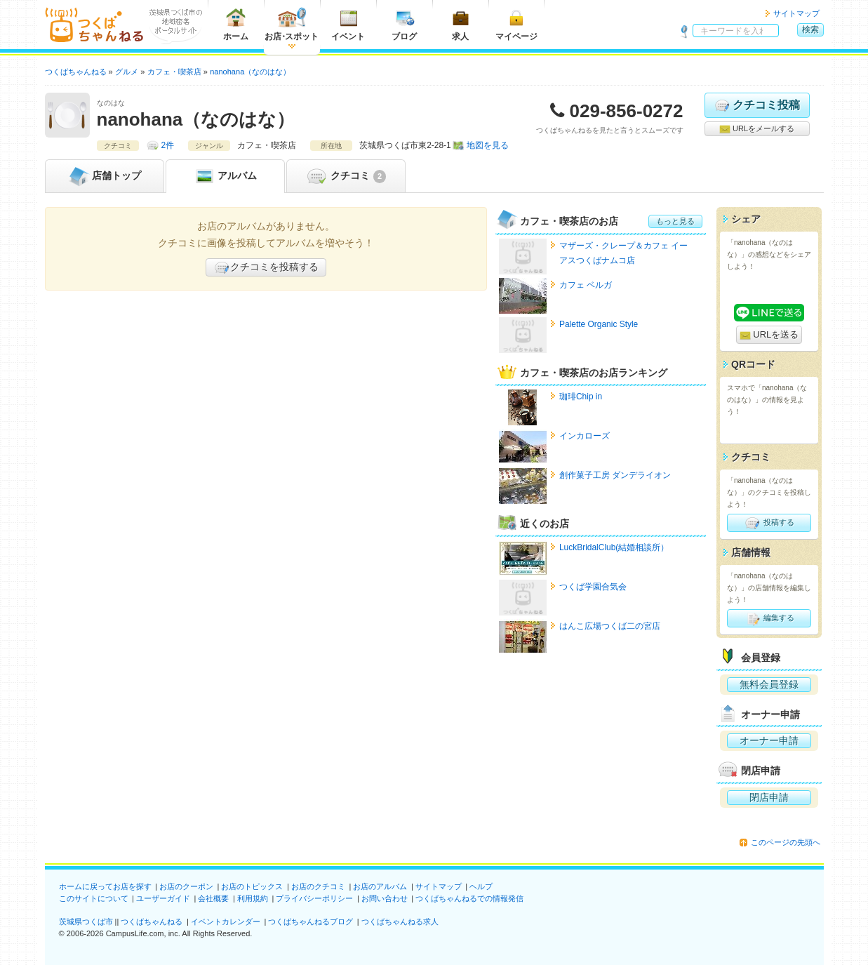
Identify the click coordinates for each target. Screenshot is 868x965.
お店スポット (292, 24)
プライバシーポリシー (314, 898)
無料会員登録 (769, 684)
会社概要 (213, 898)
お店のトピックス (252, 886)
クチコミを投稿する (266, 267)
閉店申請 (769, 797)
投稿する (769, 522)
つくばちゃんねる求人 (400, 921)
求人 (460, 24)
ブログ (404, 24)
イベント (348, 24)
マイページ (516, 24)
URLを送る (769, 335)
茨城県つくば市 (86, 921)
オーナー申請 (769, 740)
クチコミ (345, 176)
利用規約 (252, 898)
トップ (104, 176)
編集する (769, 618)
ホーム (236, 24)
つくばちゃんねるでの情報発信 (469, 898)
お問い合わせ (384, 898)
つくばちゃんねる (151, 921)
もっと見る (675, 221)
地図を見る (488, 145)
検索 (810, 29)
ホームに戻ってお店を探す (105, 886)
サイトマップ (796, 13)
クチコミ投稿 (757, 105)
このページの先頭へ (785, 842)
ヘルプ (481, 886)
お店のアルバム (380, 886)
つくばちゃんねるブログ (310, 921)
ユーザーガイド (163, 898)
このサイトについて (93, 898)
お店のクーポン (186, 886)
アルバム (225, 176)
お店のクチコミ (318, 886)
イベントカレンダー (225, 921)
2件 (168, 145)
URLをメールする (756, 129)
